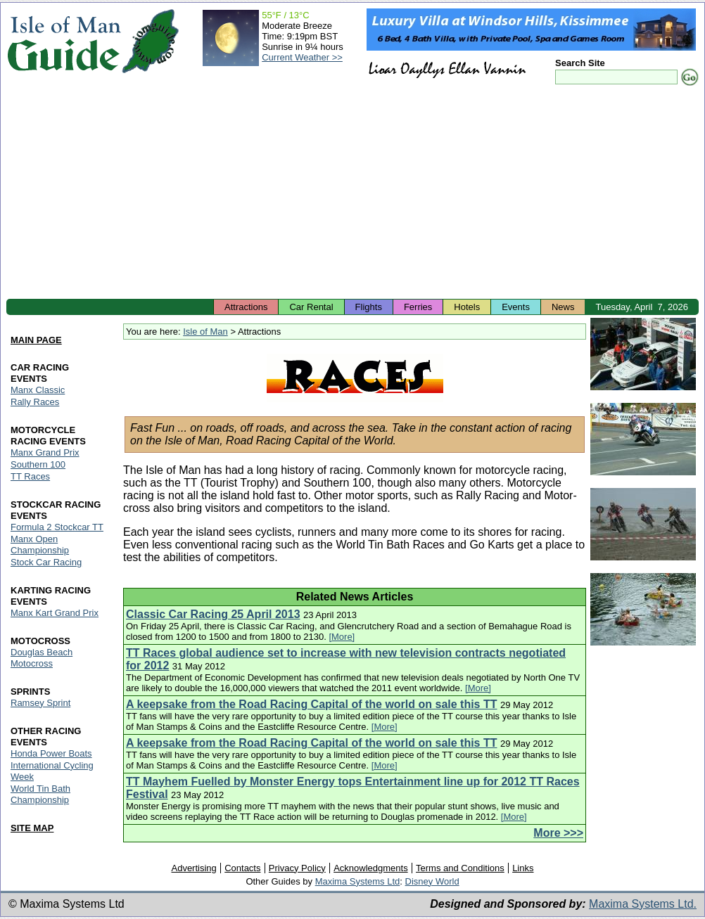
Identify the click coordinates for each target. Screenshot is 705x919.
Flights (368, 307)
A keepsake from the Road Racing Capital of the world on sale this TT (311, 704)
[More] (342, 636)
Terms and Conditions (460, 868)
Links (522, 868)
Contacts (242, 868)
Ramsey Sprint (40, 703)
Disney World (432, 881)
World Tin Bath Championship (40, 794)
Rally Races (35, 402)
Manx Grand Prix (45, 452)
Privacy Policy (297, 868)
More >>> (558, 833)
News (563, 307)
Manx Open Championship (40, 544)
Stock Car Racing (46, 562)
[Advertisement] (352, 193)
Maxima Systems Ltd (357, 881)
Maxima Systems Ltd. (643, 904)
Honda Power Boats (51, 753)
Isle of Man (205, 331)
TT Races (30, 476)
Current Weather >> (302, 57)
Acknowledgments (371, 868)
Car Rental (311, 307)
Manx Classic (38, 390)
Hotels (467, 307)
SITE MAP (32, 828)
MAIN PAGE (36, 340)
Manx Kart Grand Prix (55, 613)
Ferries (418, 307)
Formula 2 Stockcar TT (57, 527)
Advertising (193, 868)
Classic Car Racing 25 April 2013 (213, 614)
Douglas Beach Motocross (41, 658)
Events (516, 307)
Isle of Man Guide (63, 41)
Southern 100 (38, 464)
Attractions (245, 307)
